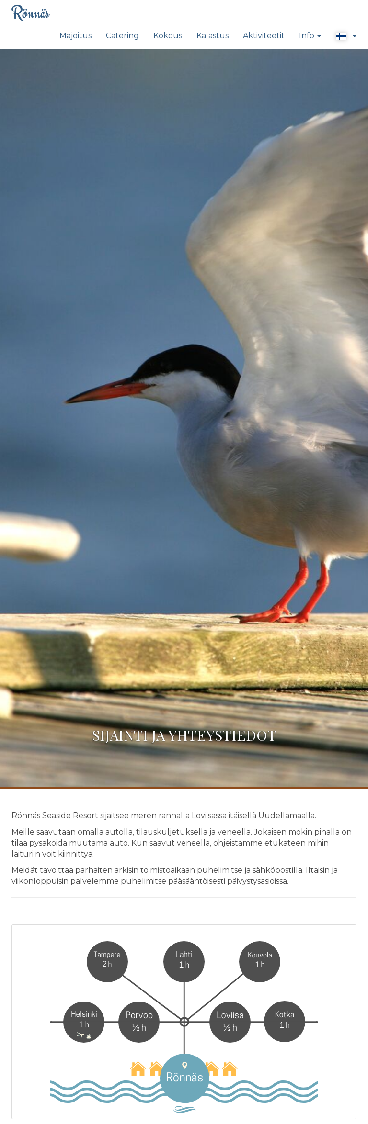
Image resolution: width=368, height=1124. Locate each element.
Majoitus (75, 35)
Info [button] (310, 35)
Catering (122, 35)
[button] (346, 36)
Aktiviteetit (264, 35)
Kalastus (212, 35)
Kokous (167, 35)
